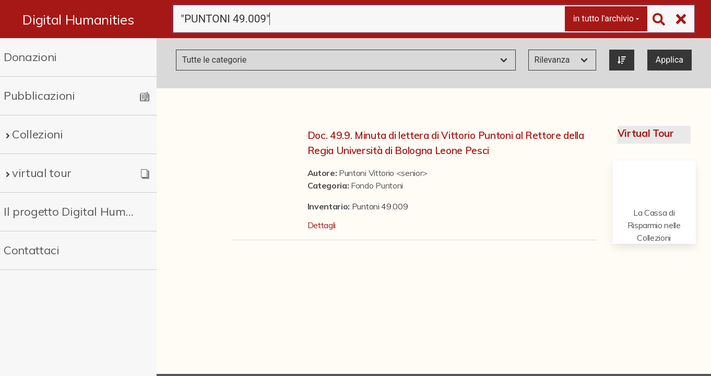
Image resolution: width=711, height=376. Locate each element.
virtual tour (42, 173)
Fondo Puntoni (377, 185)
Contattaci (32, 250)
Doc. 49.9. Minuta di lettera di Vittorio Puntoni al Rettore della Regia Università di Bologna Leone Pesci (445, 143)
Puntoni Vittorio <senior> (383, 173)
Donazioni (30, 57)
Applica (669, 60)
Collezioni (37, 134)
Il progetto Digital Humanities (70, 211)
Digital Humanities (78, 19)
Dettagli (321, 225)
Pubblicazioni (39, 95)
